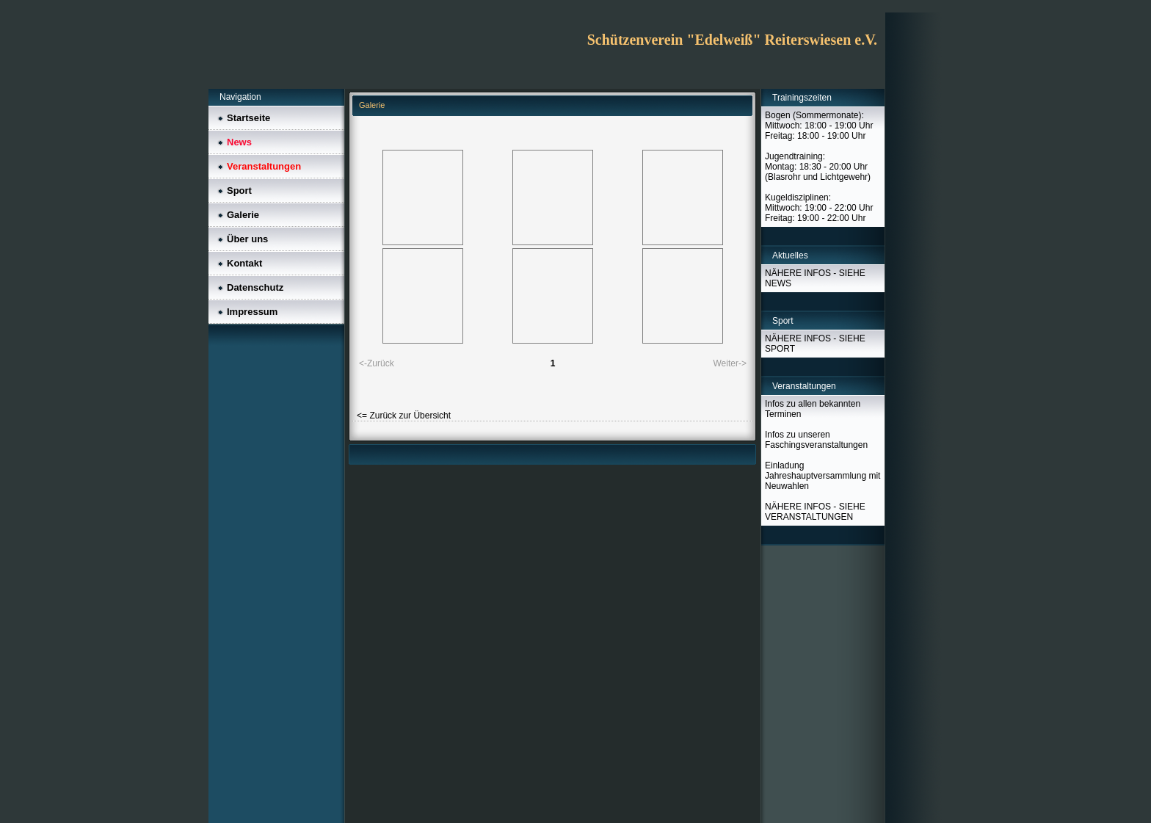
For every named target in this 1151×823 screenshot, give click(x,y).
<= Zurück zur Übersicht (404, 415)
